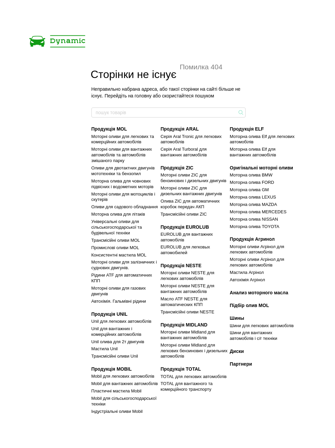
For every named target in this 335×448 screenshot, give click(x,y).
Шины (237, 318)
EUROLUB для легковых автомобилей (185, 249)
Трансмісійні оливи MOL (115, 240)
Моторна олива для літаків (118, 214)
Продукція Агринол (252, 239)
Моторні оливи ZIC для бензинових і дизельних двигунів (193, 177)
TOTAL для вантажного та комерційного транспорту (186, 386)
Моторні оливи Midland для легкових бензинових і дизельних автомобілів (193, 351)
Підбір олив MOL (249, 305)
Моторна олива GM (249, 189)
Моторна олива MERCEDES (258, 211)
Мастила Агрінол (247, 272)
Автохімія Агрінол (247, 279)
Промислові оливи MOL (115, 247)
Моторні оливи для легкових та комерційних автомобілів (122, 139)
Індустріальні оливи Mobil (117, 411)
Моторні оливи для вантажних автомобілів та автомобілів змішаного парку (121, 155)
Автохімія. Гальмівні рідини (118, 301)
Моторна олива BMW (251, 174)
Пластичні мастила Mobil (116, 390)
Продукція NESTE (180, 265)
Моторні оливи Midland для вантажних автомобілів (187, 334)
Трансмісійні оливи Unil (114, 356)
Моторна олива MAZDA (253, 204)
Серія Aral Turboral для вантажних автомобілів (183, 152)
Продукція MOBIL (111, 369)
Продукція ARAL (179, 129)
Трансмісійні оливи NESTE (187, 311)
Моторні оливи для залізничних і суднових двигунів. (124, 264)
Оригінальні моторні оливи (261, 167)
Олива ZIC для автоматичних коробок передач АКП (190, 204)
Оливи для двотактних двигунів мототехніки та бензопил (123, 170)
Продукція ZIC (176, 167)
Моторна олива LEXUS (253, 197)
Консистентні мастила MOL (119, 254)
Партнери (241, 364)
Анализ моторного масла (259, 292)
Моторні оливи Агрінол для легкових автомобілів (257, 249)
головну (143, 95)
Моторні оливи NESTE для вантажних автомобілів (187, 288)
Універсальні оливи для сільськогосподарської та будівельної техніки (116, 227)
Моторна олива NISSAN (254, 219)
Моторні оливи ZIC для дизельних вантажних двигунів (191, 190)
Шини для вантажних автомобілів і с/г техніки (253, 335)
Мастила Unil (104, 348)
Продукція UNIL (109, 314)
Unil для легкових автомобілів (121, 321)
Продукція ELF (247, 129)
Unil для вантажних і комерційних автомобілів (116, 331)
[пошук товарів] (240, 112)
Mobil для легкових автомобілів (122, 376)
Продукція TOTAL (180, 369)
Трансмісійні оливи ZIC (183, 214)
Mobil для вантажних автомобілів (124, 383)
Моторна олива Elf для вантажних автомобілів (253, 152)
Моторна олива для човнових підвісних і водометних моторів (122, 183)
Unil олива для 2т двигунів (117, 341)
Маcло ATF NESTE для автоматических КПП (183, 301)
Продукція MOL (109, 129)
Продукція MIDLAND (183, 324)
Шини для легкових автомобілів (262, 325)
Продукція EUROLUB (184, 227)
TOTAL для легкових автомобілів (193, 376)
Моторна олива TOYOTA (254, 226)
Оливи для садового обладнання (124, 206)
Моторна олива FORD (252, 182)
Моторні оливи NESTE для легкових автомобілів (187, 275)
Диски (237, 351)
